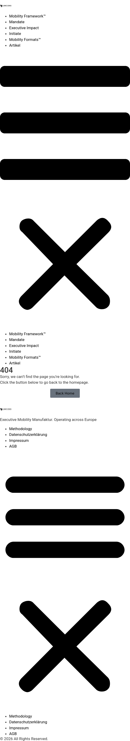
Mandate (17, 22)
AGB (13, 446)
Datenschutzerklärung (28, 434)
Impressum (19, 440)
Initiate (15, 33)
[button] (65, 189)
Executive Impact (24, 28)
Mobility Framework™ (27, 16)
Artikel (14, 45)
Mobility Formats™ (25, 39)
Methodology (20, 428)
